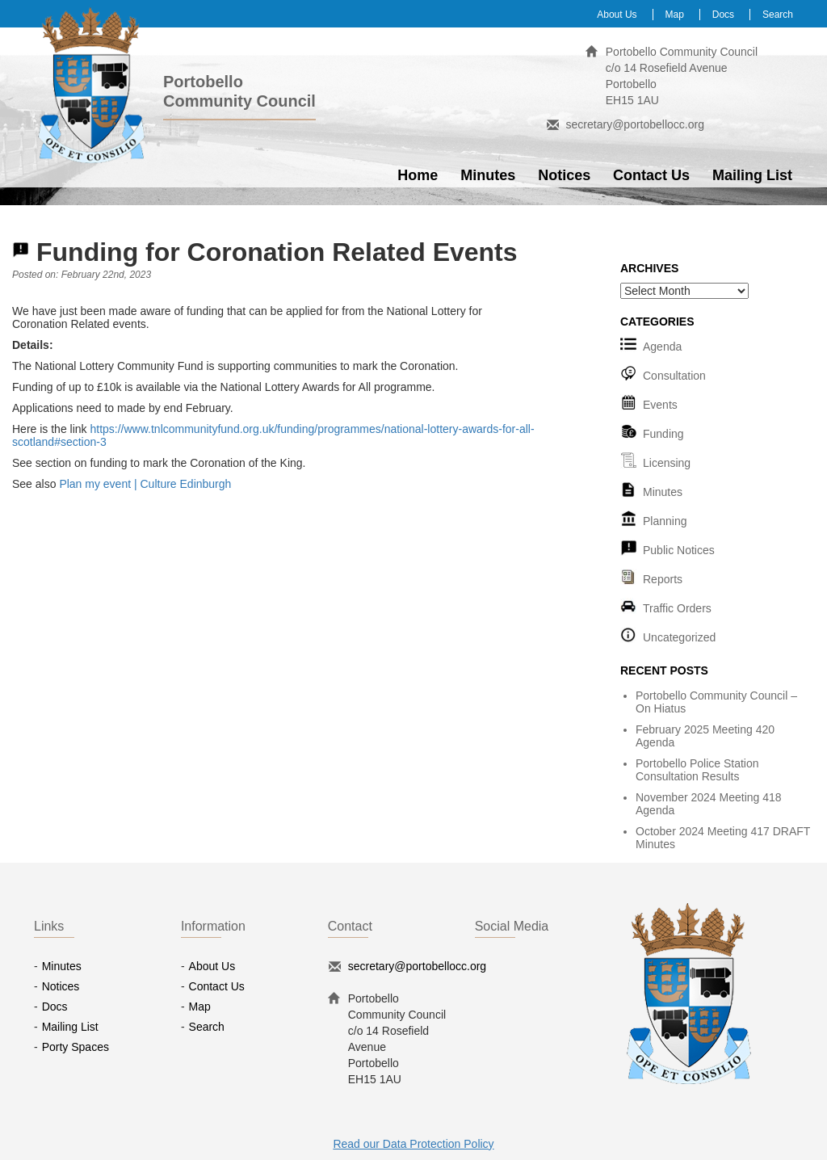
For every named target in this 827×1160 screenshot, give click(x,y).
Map (674, 14)
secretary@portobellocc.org (635, 124)
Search (777, 14)
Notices (564, 175)
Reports (662, 579)
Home (417, 175)
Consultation (674, 375)
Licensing (667, 462)
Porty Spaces (75, 1046)
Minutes (487, 175)
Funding (663, 433)
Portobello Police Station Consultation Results (697, 770)
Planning (665, 521)
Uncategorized (679, 637)
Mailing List (752, 175)
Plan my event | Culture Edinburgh (145, 483)
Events (660, 404)
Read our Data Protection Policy (413, 1143)
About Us (616, 14)
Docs (723, 14)
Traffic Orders (677, 608)
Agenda (662, 346)
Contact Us (651, 175)
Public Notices (679, 550)
